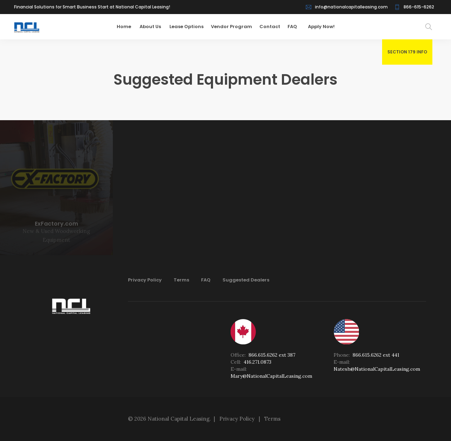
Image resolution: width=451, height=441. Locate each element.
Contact (272, 26)
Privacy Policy (145, 280)
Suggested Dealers (246, 280)
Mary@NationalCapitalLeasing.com (271, 376)
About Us (154, 26)
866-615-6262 (419, 7)
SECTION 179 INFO (407, 52)
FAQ (295, 26)
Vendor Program (234, 26)
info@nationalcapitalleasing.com (351, 7)
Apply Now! (321, 26)
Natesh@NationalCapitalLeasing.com (377, 369)
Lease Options (189, 26)
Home (127, 26)
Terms (181, 280)
